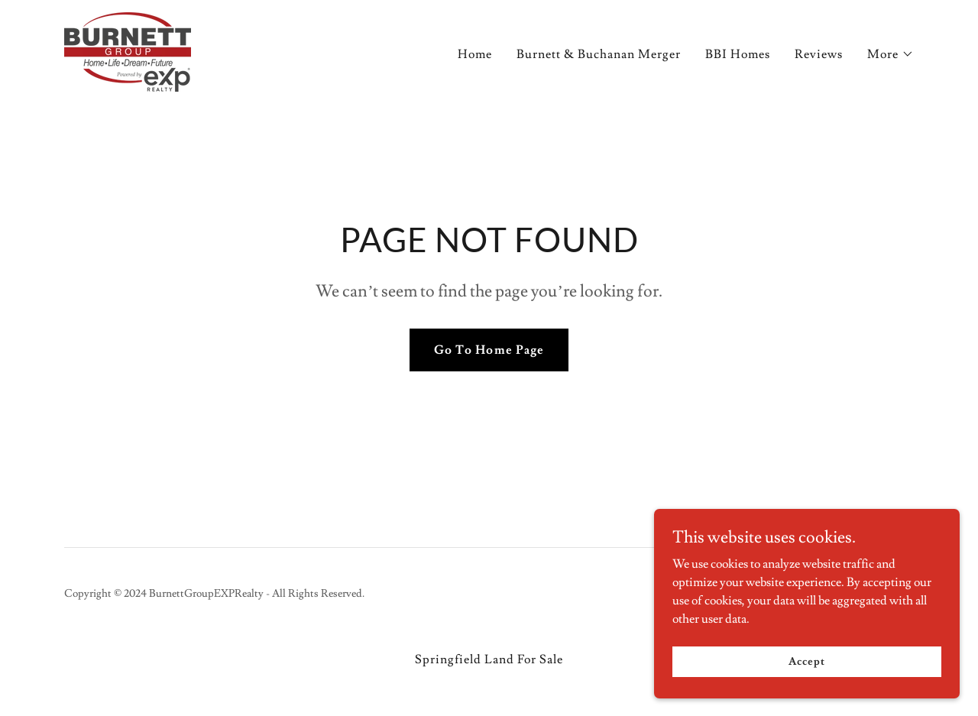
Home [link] (475, 54)
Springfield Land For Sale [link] (489, 659)
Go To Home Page (488, 350)
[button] (890, 54)
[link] (127, 49)
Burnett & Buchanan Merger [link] (599, 54)
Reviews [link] (819, 54)
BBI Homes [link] (737, 54)
